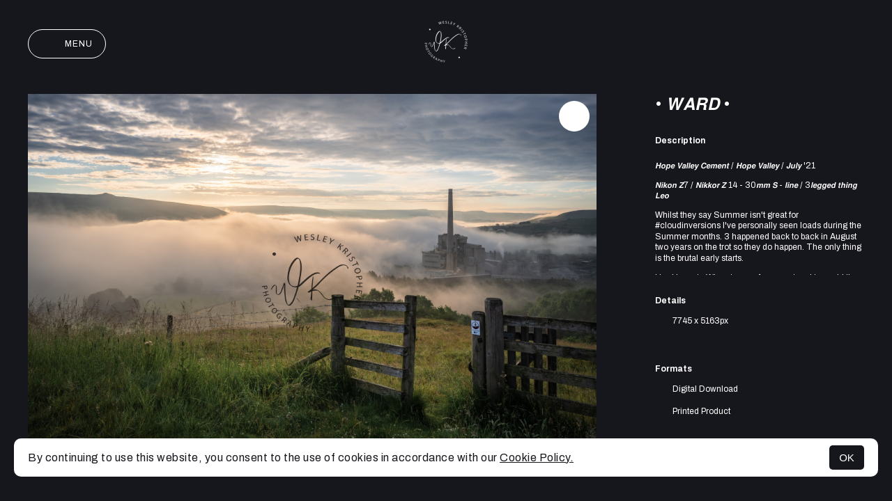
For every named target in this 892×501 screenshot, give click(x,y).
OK (846, 457)
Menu (67, 43)
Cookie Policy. (537, 457)
